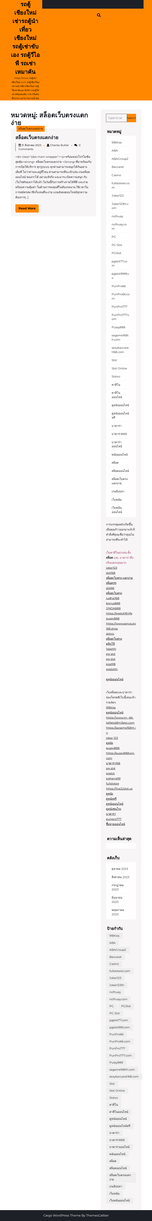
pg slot (110, 654)
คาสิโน (116, 384)
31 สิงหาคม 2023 (31, 145)
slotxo (110, 633)
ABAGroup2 (120, 159)
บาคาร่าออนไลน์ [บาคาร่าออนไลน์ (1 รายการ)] (119, 1147)
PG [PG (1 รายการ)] (111, 1006)
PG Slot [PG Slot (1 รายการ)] (114, 1013)
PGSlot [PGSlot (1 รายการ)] (126, 1006)
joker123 (111, 568)
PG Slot (117, 245)
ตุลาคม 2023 (120, 869)
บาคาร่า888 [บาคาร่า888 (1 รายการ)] (117, 1140)
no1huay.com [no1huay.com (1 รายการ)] (118, 999)
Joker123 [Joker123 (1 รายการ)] (115, 978)
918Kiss (117, 142)
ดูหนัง (109, 743)
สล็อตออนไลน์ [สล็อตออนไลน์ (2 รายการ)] (118, 1168)
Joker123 (117, 195)
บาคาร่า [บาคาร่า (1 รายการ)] (114, 1133)
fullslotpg (112, 783)
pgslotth (112, 669)
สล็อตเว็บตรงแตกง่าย (30, 128)
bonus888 (113, 603)
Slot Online (119, 368)
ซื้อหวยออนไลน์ (115, 824)
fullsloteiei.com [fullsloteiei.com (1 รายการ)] (119, 971)
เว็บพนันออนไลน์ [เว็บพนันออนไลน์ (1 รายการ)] (119, 1200)
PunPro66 (119, 286)
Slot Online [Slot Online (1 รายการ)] (117, 1090)
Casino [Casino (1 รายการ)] (114, 964)
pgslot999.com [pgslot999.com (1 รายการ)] (119, 1027)
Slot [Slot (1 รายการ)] (112, 1083)
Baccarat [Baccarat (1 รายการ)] (115, 957)
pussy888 (113, 618)
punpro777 (113, 819)
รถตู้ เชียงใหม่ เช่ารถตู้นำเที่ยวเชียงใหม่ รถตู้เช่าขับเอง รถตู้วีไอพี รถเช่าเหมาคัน (25, 38)
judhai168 (112, 598)
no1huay (117, 216)
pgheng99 (113, 778)
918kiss (111, 707)
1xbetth (111, 649)
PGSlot (116, 253)
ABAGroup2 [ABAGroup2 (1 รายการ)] (117, 950)
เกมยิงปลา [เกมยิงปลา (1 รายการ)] (115, 1186)
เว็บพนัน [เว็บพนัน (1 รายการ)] (114, 1193)
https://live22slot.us (119, 788)
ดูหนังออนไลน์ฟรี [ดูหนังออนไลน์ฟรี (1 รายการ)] (119, 1126)
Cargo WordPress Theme (62, 1215)
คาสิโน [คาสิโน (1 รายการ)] (113, 1104)
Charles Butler (59, 145)
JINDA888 (113, 608)
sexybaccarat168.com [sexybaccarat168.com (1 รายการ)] (124, 1076)
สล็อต (115, 462)
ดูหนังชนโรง (113, 809)
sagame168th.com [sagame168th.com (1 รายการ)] (122, 1069)
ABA (115, 150)
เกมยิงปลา (118, 491)
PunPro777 (119, 306)
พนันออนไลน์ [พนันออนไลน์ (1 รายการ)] (117, 1154)
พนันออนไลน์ (120, 454)
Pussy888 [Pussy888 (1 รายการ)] (116, 1062)
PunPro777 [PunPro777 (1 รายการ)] (117, 1048)
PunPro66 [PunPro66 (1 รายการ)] (116, 1034)
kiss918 (111, 664)
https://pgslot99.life (119, 613)
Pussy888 (118, 327)
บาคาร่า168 (113, 763)
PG (114, 236)
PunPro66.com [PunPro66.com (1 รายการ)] (119, 1041)
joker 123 (112, 738)
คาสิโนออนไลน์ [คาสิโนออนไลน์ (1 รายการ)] (118, 1112)
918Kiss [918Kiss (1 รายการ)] (114, 935)
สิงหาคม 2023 (120, 877)
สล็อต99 (111, 583)
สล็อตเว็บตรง (114, 593)
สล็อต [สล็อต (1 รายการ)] (112, 1161)
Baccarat (118, 167)
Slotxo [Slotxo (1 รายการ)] (113, 1098)
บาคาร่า (116, 426)
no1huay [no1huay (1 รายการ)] (115, 992)
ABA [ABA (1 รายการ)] (112, 943)
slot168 (110, 573)
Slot (114, 360)
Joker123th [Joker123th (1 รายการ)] (116, 985)
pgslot (110, 773)
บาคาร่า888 (119, 434)
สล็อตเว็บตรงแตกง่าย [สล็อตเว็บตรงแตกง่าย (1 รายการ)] (120, 1177)
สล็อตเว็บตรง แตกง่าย (119, 578)
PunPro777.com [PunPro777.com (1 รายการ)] (120, 1055)
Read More (29, 209)
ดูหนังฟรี (111, 799)
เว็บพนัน (117, 499)
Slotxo (116, 376)
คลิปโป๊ (110, 644)
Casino (116, 175)
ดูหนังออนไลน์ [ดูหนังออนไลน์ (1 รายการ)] (118, 1119)
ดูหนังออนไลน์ (120, 405)
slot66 (110, 588)
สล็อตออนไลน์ (120, 471)
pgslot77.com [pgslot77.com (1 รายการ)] (118, 1020)
